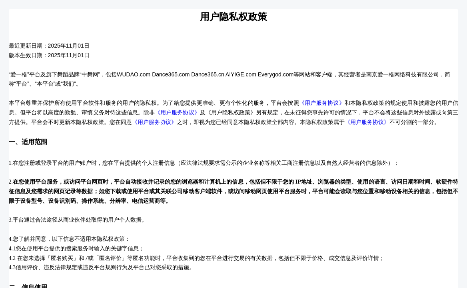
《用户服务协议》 (322, 103)
